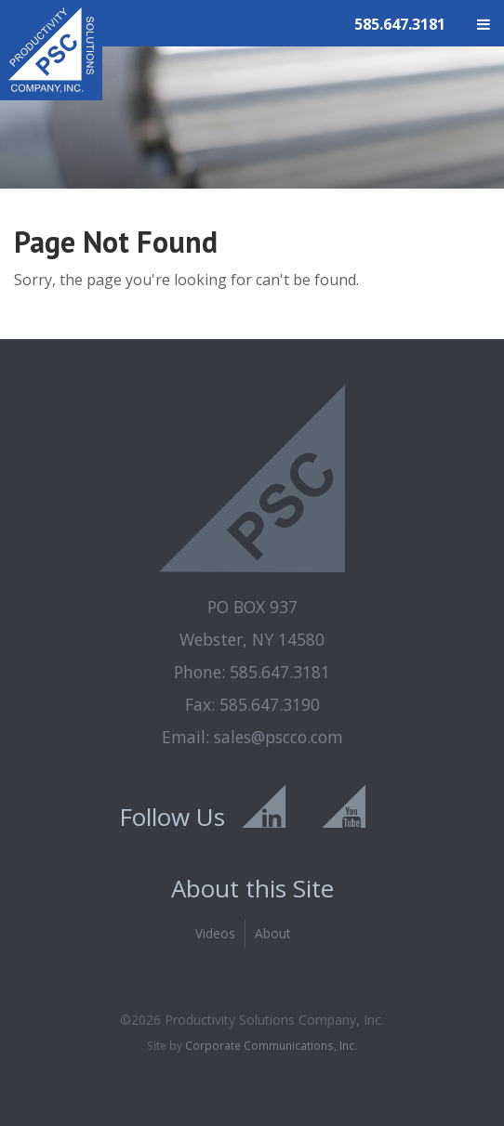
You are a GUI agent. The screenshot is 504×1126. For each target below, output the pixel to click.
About (272, 933)
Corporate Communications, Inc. (271, 1045)
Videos (215, 933)
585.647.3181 (399, 24)
